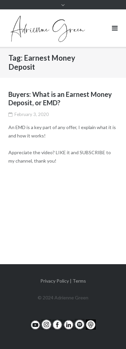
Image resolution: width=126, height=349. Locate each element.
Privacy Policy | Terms (63, 281)
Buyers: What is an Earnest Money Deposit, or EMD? (60, 98)
